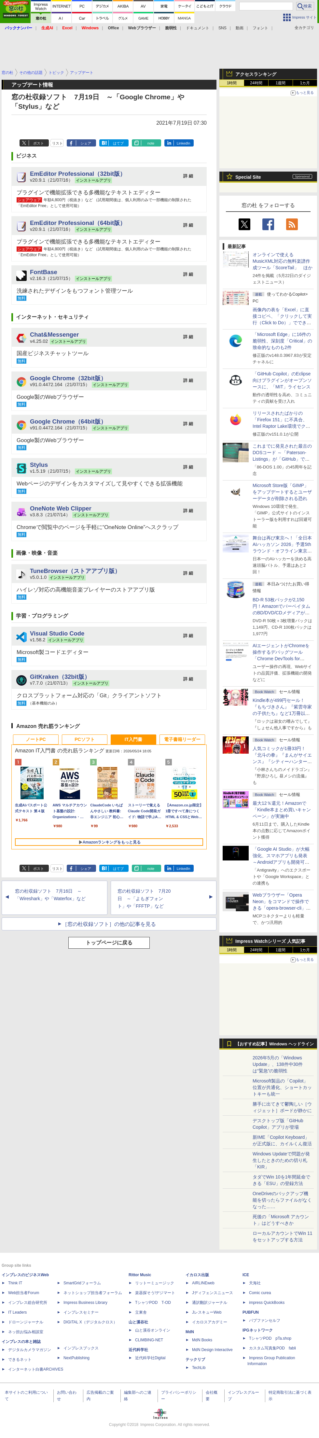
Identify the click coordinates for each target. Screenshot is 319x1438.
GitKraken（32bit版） (60, 676)
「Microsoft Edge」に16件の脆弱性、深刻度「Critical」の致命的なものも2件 (282, 341)
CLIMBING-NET (149, 1340)
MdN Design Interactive (212, 1349)
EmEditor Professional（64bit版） (78, 222)
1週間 (281, 83)
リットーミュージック (154, 1283)
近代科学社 (138, 1349)
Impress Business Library (85, 1302)
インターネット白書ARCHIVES (35, 1369)
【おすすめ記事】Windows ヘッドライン (274, 1044)
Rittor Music (140, 1275)
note (150, 143)
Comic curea (260, 1293)
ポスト (38, 143)
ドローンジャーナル (25, 1322)
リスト (57, 143)
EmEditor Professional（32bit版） (78, 173)
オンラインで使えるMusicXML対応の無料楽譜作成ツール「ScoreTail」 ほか (282, 261)
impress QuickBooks (266, 1302)
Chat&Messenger (54, 334)
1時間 (232, 83)
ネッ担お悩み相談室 (25, 1332)
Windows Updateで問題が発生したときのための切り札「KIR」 (281, 1160)
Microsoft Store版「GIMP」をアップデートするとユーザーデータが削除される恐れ (282, 492)
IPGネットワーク (258, 1330)
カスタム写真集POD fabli (272, 1348)
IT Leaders (17, 1312)
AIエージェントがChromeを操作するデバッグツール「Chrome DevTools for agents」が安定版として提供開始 (282, 658)
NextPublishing (76, 1358)
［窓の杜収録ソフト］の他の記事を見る (109, 924)
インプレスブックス (81, 1348)
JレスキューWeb (206, 1312)
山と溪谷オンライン (152, 1330)
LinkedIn (183, 143)
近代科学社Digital (150, 1358)
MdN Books (202, 1340)
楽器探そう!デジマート (155, 1293)
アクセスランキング (255, 74)
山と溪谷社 (138, 1322)
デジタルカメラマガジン (29, 1349)
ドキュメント (197, 28)
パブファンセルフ (264, 1320)
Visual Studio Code (57, 633)
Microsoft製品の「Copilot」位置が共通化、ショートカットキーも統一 (282, 1087)
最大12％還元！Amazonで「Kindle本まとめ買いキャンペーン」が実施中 (282, 810)
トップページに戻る (109, 942)
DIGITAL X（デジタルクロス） (90, 1322)
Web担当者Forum (23, 1293)
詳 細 (188, 176)
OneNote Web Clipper (60, 508)
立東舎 (141, 1312)
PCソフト (84, 739)
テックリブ (195, 1359)
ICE (246, 1275)
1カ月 (305, 83)
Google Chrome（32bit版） (68, 378)
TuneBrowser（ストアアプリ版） (75, 570)
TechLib (198, 1367)
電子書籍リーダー (182, 739)
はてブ (118, 143)
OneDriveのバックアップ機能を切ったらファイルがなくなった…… (282, 1200)
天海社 (255, 1283)
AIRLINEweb (203, 1283)
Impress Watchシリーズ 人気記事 (270, 941)
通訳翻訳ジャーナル (209, 1302)
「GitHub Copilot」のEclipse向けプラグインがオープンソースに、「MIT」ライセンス (282, 380)
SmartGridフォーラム (82, 1283)
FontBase (43, 272)
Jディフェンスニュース (212, 1293)
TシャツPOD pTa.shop (270, 1338)
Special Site (248, 177)
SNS (222, 28)
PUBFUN (251, 1312)
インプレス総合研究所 (27, 1302)
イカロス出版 (197, 1275)
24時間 (256, 83)
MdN (190, 1332)
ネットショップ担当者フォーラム (92, 1293)
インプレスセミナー (81, 1312)
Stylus (39, 464)
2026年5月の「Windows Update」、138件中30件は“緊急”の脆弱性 (278, 1064)
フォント (260, 28)
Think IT (15, 1283)
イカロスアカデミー (209, 1322)
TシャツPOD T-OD (153, 1302)
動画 (239, 28)
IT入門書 (133, 739)
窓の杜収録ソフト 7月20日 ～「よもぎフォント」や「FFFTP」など (144, 898)
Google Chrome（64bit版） (68, 421)
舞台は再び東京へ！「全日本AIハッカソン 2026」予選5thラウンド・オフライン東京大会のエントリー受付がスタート (282, 550)
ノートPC (36, 739)
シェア (85, 143)
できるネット (20, 1359)
